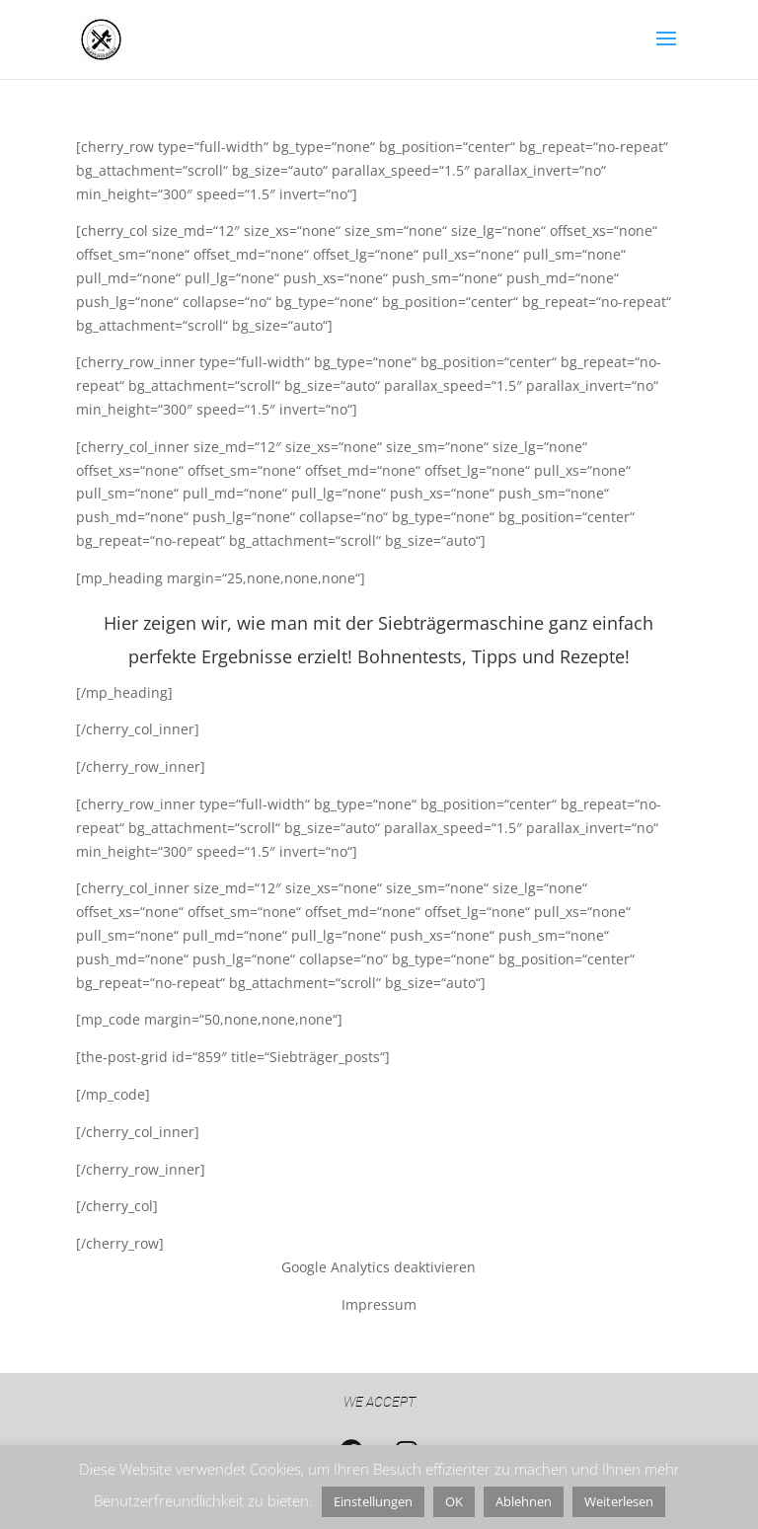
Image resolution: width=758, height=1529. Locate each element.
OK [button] (454, 1501)
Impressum (379, 1304)
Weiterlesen (618, 1501)
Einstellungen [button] (373, 1501)
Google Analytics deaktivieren (378, 1267)
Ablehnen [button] (523, 1501)
